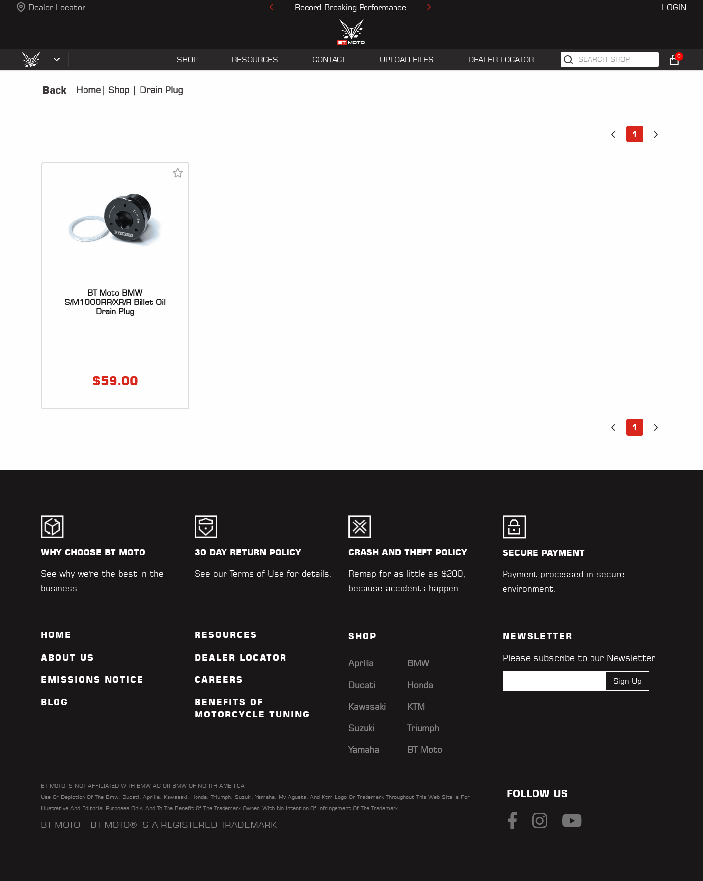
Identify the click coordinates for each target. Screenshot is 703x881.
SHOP (187, 59)
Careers (219, 680)
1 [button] (634, 134)
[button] (613, 134)
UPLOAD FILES (407, 59)
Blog (54, 702)
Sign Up (627, 681)
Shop (117, 90)
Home (88, 90)
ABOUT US (67, 657)
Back (54, 90)
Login (674, 7)
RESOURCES (255, 59)
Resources (226, 635)
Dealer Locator (56, 7)
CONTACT (329, 59)
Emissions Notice (92, 680)
